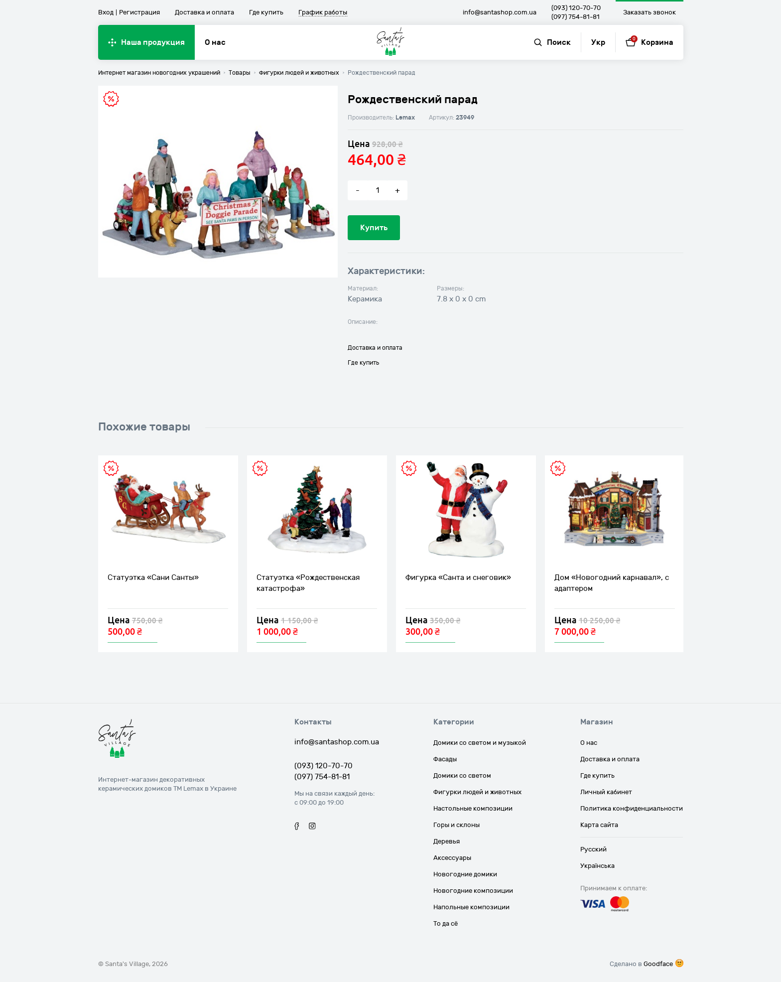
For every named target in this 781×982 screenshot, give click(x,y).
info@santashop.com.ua (499, 12)
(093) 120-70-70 (576, 8)
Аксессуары (452, 858)
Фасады (445, 759)
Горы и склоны (456, 825)
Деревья (446, 841)
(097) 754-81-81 (575, 17)
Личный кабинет (606, 792)
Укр (598, 42)
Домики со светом (462, 776)
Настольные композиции (473, 809)
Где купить (266, 12)
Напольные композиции (471, 907)
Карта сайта (599, 825)
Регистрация (139, 12)
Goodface (658, 964)
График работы (322, 12)
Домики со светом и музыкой (479, 743)
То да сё (445, 924)
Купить (374, 227)
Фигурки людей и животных (477, 792)
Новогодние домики (465, 874)
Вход (106, 12)
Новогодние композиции (473, 891)
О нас (215, 42)
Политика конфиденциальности (631, 809)
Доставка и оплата (204, 12)
